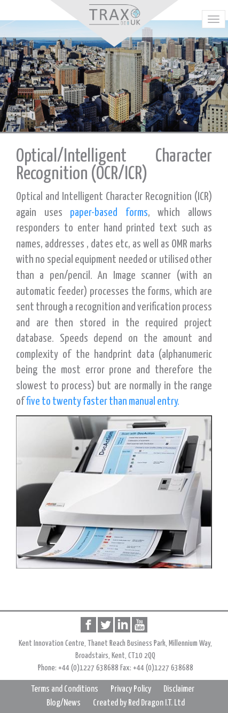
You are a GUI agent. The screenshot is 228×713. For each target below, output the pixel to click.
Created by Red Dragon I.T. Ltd (139, 703)
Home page (114, 14)
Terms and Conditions (64, 689)
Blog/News (63, 703)
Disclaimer (178, 689)
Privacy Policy (131, 689)
